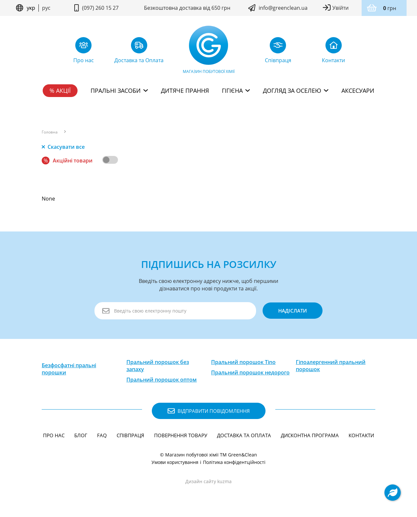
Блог (80, 435)
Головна (50, 132)
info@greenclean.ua (283, 7)
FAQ (102, 435)
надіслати (292, 310)
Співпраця (130, 435)
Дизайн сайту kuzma (208, 481)
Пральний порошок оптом (161, 379)
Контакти (361, 435)
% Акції (60, 90)
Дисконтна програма (310, 435)
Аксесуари (357, 90)
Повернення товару (180, 435)
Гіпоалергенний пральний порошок (331, 365)
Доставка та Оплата (244, 435)
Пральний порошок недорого (250, 372)
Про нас (54, 435)
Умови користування (174, 462)
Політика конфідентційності (234, 462)
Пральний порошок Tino (243, 362)
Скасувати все (63, 146)
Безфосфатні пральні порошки (69, 369)
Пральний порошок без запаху (157, 365)
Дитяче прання (185, 90)
